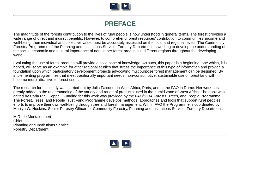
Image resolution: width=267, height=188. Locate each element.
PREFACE (120, 23)
